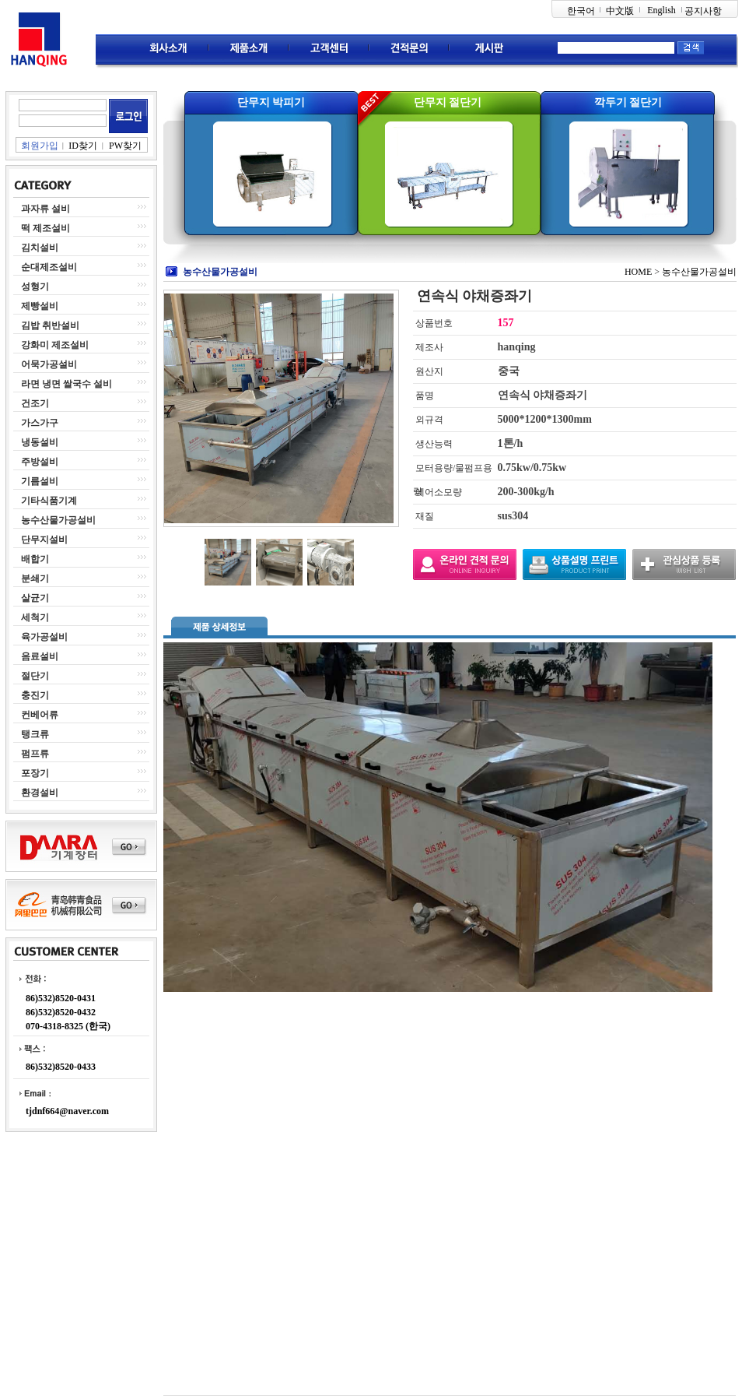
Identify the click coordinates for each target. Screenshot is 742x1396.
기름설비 (39, 481)
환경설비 (39, 792)
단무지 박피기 (271, 102)
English (661, 10)
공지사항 (703, 10)
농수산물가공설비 (58, 520)
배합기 (35, 559)
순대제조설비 (49, 267)
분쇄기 (35, 578)
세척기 (35, 617)
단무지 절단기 (448, 102)
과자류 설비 (45, 208)
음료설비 (39, 656)
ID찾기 (82, 145)
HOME (638, 271)
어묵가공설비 (49, 364)
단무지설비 (44, 539)
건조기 (35, 403)
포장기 (35, 773)
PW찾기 (125, 145)
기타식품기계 (49, 500)
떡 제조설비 (45, 228)
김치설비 (39, 247)
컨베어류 (39, 714)
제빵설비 (39, 306)
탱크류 (35, 734)
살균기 (35, 598)
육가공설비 (44, 636)
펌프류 (35, 753)
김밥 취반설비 (50, 325)
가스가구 (39, 422)
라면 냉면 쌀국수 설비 (66, 383)
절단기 (35, 675)
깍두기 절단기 (628, 102)
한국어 (581, 10)
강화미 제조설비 (55, 344)
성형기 (35, 286)
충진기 (35, 695)
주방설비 (39, 461)
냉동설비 (39, 442)
